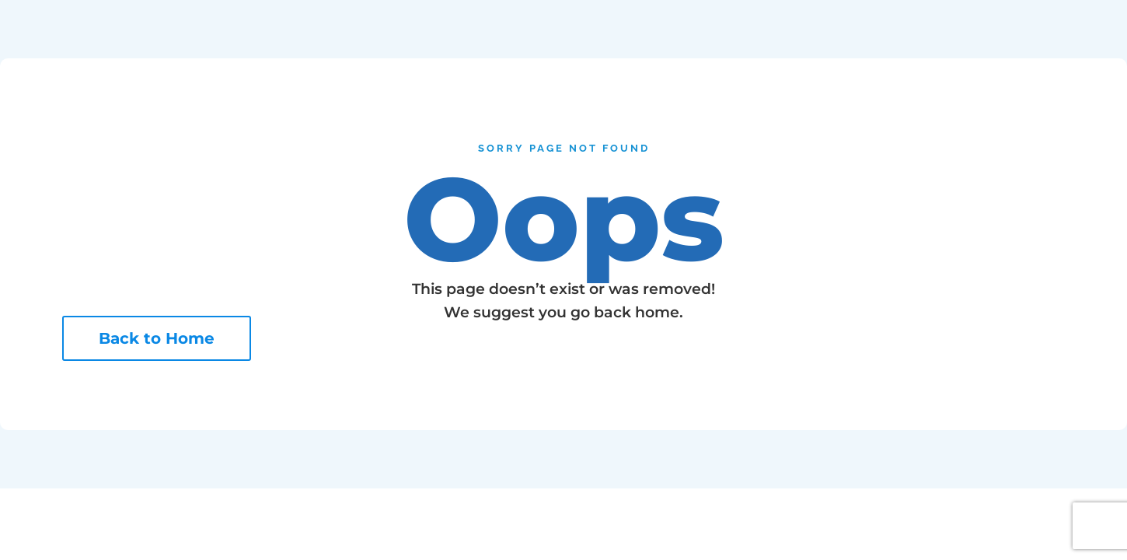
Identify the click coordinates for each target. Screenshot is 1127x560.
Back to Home (157, 338)
